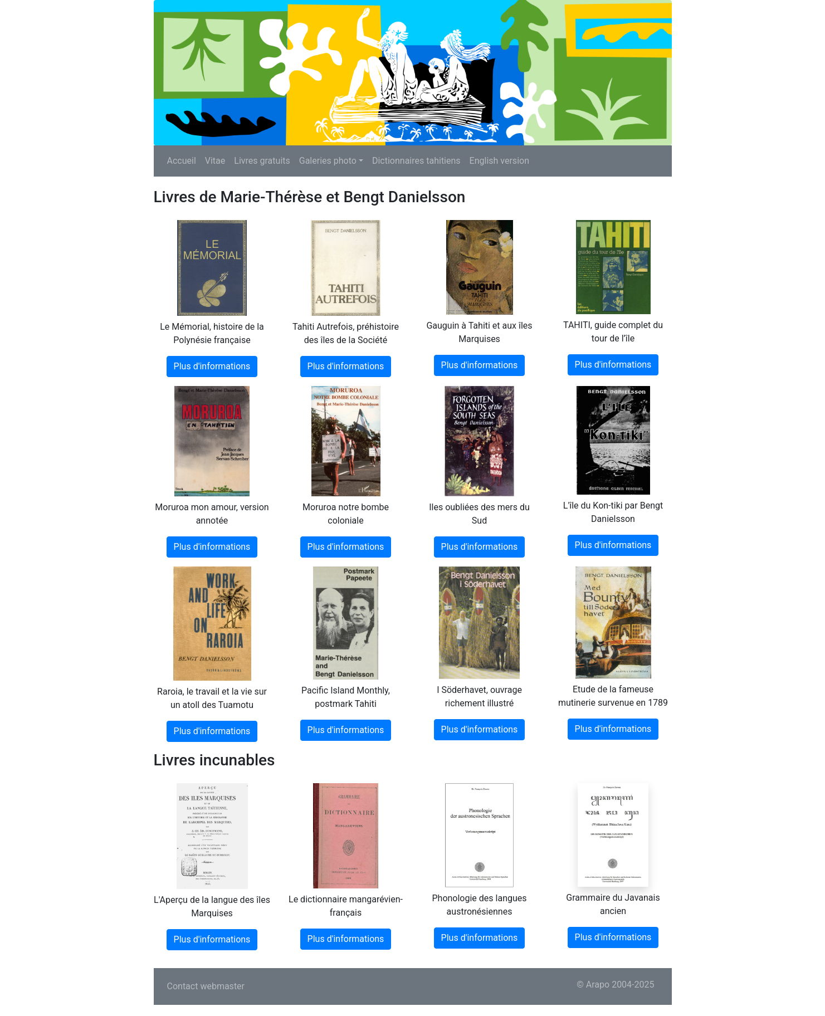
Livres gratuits (262, 160)
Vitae (215, 160)
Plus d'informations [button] (212, 366)
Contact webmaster (206, 986)
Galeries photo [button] (328, 160)
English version (499, 160)
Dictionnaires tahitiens (416, 160)
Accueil (181, 160)
